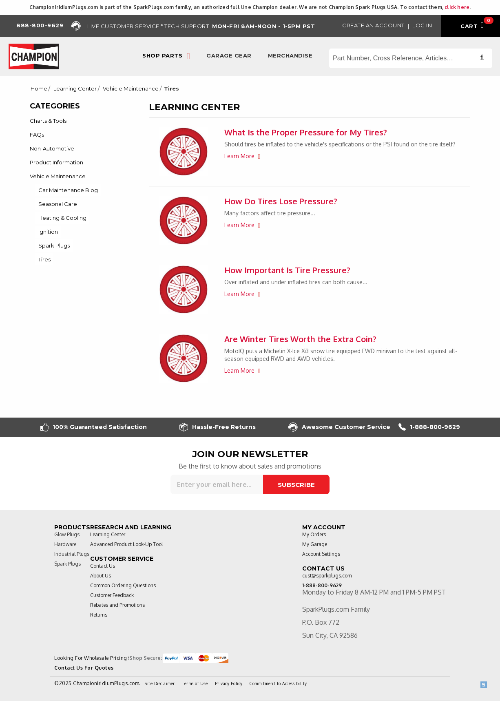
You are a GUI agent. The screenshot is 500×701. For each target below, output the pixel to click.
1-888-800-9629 (429, 427)
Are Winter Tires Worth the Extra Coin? (300, 339)
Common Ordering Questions (123, 585)
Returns (98, 615)
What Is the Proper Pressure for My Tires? (305, 132)
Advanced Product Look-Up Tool (126, 544)
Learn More (240, 156)
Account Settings (321, 554)
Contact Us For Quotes (84, 668)
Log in (422, 25)
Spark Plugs (54, 245)
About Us (100, 576)
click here (457, 7)
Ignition (48, 231)
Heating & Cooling (62, 218)
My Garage (314, 544)
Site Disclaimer (160, 683)
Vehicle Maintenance (131, 88)
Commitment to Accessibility (278, 683)
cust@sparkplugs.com (327, 576)
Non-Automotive (52, 148)
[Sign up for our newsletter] (216, 484)
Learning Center (75, 88)
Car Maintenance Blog (68, 190)
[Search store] (410, 58)
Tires (44, 259)
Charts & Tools (48, 120)
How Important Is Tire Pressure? (287, 270)
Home (39, 88)
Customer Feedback (112, 595)
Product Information (56, 162)
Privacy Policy (229, 683)
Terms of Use (195, 683)
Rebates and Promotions (117, 605)
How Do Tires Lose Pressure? (280, 201)
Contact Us (102, 566)
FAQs (37, 134)
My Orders (314, 534)
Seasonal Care (57, 204)
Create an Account (373, 25)
